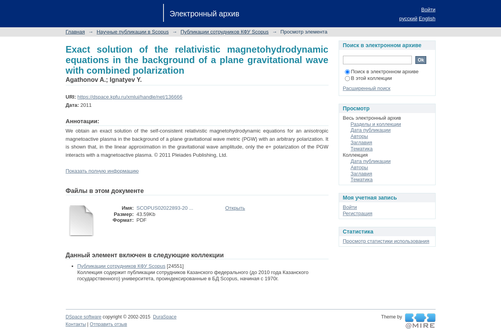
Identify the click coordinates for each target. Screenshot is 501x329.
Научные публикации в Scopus (133, 32)
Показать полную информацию (102, 171)
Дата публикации (371, 130)
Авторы (359, 136)
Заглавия (362, 142)
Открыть (235, 208)
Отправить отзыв (108, 324)
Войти (428, 9)
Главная (75, 32)
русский (408, 18)
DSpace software (84, 317)
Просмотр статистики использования (386, 241)
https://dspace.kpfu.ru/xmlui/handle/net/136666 (130, 97)
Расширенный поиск (366, 88)
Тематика (362, 149)
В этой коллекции (368, 78)
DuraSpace (164, 317)
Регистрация (358, 213)
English (427, 18)
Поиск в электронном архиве (382, 71)
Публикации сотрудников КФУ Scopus (225, 32)
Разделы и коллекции (376, 124)
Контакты (76, 324)
